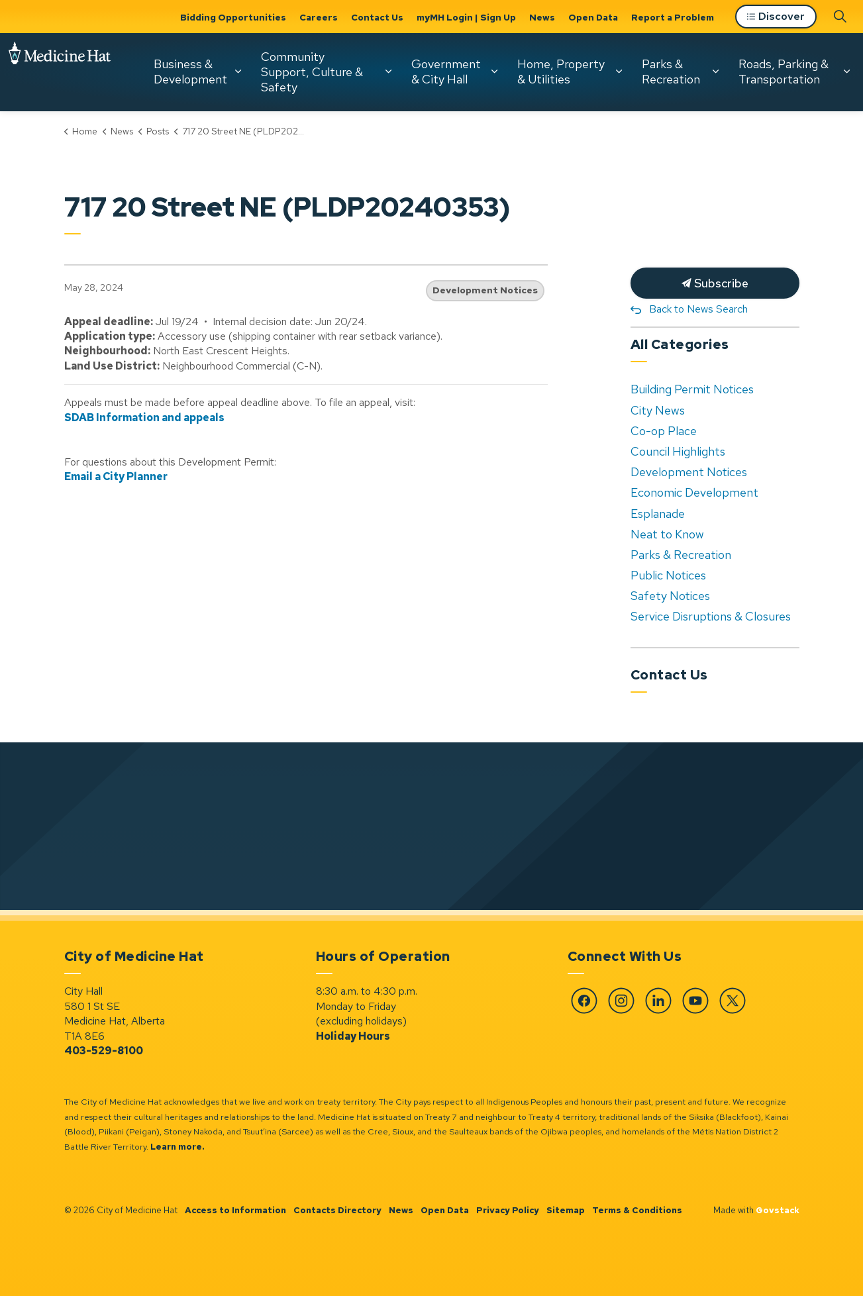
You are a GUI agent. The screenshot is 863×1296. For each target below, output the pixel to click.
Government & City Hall (306, 151)
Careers (318, 17)
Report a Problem (672, 17)
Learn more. (177, 1146)
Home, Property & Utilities (421, 151)
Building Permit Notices (692, 389)
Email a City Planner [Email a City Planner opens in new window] (116, 476)
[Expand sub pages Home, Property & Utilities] (478, 151)
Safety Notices (670, 595)
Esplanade (658, 513)
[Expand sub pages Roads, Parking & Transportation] (706, 151)
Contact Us (377, 17)
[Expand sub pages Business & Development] (98, 151)
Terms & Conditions (637, 1210)
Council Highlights (678, 451)
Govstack (777, 1210)
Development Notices (485, 290)
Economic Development (694, 492)
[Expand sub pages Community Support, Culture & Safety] (248, 151)
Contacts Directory (337, 1210)
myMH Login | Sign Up (466, 17)
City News (658, 410)
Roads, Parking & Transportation (644, 151)
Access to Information (235, 1210)
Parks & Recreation (531, 151)
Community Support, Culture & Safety (172, 151)
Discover (775, 96)
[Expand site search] (840, 95)
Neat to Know (667, 534)
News (542, 17)
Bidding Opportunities (233, 17)
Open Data (593, 17)
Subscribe (715, 283)
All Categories (680, 344)
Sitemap (565, 1210)
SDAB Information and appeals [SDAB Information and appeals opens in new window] (144, 417)
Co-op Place (664, 430)
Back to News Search (698, 309)
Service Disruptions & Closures (711, 616)
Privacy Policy (507, 1210)
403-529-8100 (103, 1051)
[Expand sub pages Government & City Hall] (354, 151)
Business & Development (50, 151)
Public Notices (668, 575)
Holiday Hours (353, 1036)
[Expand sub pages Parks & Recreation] (575, 151)
